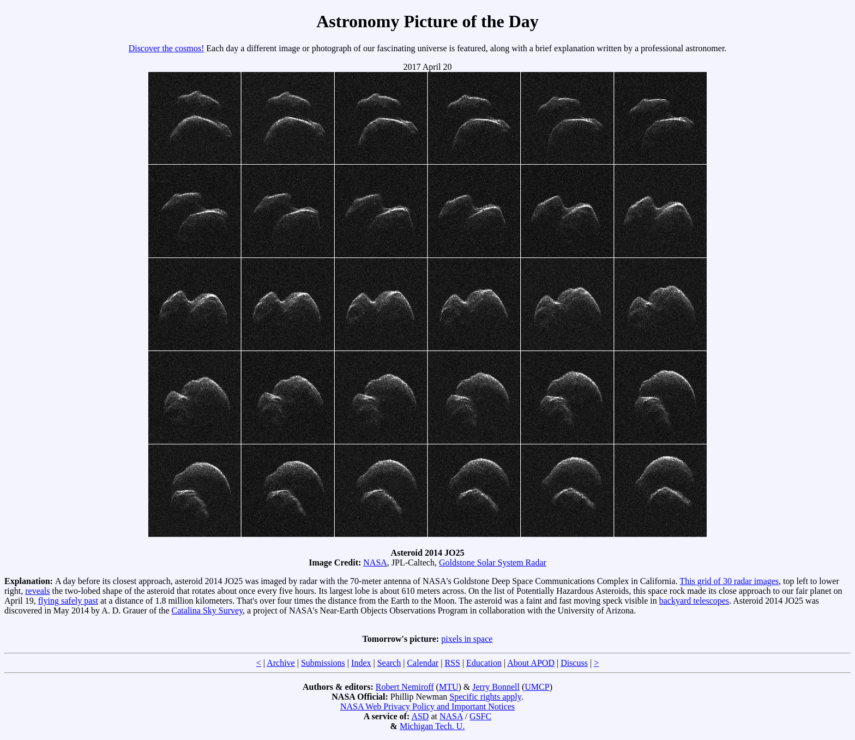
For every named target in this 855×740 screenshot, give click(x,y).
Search (389, 662)
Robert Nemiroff (405, 686)
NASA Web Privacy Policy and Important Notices (427, 706)
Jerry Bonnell (496, 686)
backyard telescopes (694, 600)
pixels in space (466, 638)
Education (484, 662)
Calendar (422, 662)
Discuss (574, 662)
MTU (449, 686)
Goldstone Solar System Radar (492, 562)
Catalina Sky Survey (207, 610)
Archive (281, 662)
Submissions (323, 662)
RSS (452, 662)
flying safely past (68, 600)
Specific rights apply (485, 696)
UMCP (537, 686)
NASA (375, 562)
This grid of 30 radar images (729, 581)
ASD (420, 716)
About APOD (531, 662)
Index (361, 662)
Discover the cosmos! (166, 48)
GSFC (480, 716)
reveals (37, 590)
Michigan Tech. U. (432, 726)
